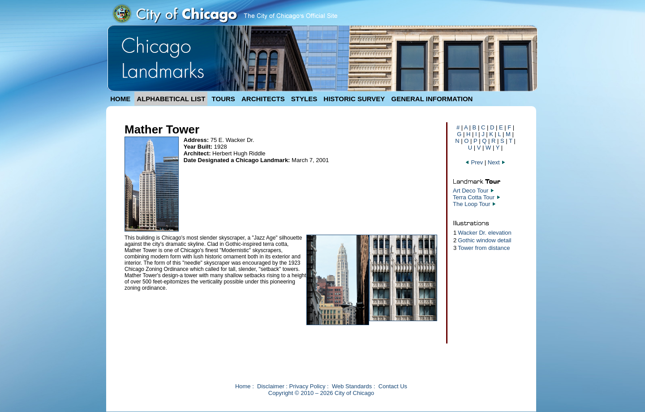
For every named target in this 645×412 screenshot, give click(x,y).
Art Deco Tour (470, 190)
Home (243, 386)
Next (497, 162)
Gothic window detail (484, 240)
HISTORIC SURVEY (354, 99)
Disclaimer (270, 386)
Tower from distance (484, 248)
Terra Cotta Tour (473, 197)
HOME (120, 99)
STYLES (304, 99)
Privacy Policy (307, 386)
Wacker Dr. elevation (484, 232)
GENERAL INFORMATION (432, 99)
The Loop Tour (471, 204)
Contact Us (392, 386)
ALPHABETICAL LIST (171, 99)
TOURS (223, 99)
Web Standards (352, 386)
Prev (475, 162)
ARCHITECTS (263, 99)
